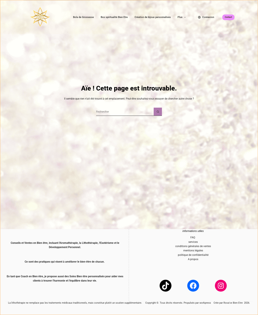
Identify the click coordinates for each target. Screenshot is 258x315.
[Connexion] (206, 17)
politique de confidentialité (193, 254)
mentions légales (193, 250)
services (193, 241)
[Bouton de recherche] (158, 112)
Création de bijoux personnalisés (153, 17)
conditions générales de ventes (193, 246)
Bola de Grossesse (83, 17)
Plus (182, 17)
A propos (193, 259)
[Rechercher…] (125, 112)
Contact (228, 17)
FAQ (193, 237)
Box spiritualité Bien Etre (114, 17)
